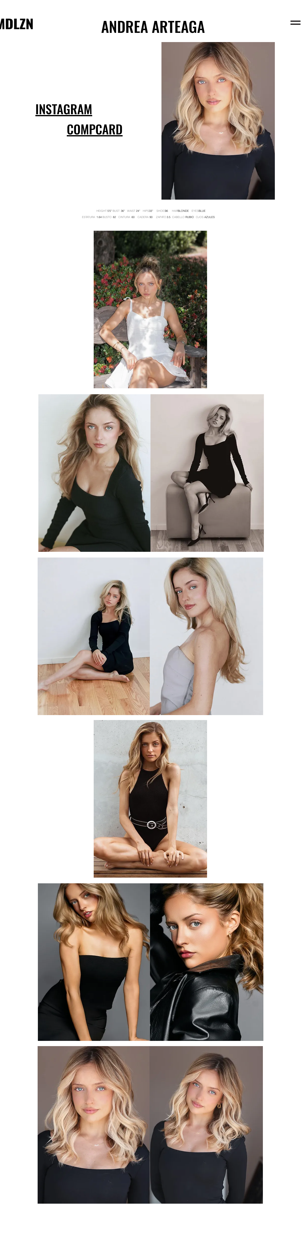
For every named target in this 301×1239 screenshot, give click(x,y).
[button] (95, 129)
